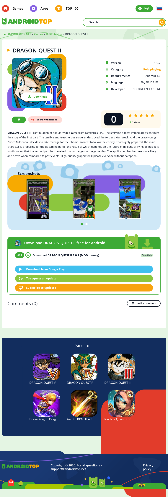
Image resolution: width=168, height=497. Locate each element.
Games (17, 8)
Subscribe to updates (41, 287)
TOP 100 (72, 8)
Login (147, 8)
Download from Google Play (45, 269)
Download (40, 96)
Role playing (152, 69)
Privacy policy (148, 467)
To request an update (41, 278)
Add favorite (19, 120)
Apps (44, 8)
